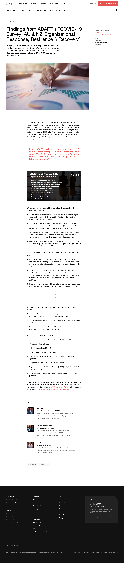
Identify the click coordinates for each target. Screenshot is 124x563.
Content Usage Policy (97, 552)
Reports (30, 10)
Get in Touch (62, 509)
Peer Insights (48, 10)
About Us (61, 500)
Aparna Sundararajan (101, 43)
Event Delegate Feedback (40, 532)
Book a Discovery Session (108, 3)
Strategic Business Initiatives (103, 34)
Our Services (23, 3)
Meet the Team (63, 503)
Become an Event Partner (13, 520)
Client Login (92, 4)
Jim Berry (98, 45)
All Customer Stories (38, 523)
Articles (39, 10)
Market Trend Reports (39, 506)
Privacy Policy (77, 552)
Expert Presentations (62, 10)
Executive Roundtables (12, 517)
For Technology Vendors (13, 503)
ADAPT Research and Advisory (59, 387)
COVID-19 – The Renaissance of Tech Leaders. (53, 389)
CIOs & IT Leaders (38, 529)
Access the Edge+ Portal (13, 523)
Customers (54, 3)
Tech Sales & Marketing (39, 526)
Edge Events (9, 514)
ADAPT (64, 3)
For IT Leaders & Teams (12, 500)
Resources (43, 3)
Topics (21, 10)
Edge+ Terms (108, 552)
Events (33, 3)
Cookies (115, 552)
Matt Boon (98, 41)
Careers (61, 506)
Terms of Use (85, 552)
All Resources (36, 500)
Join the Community (97, 518)
